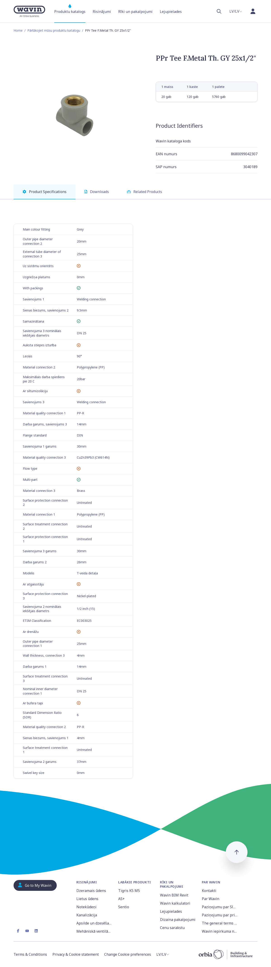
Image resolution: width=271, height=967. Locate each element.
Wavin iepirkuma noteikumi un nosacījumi (220, 931)
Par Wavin (210, 898)
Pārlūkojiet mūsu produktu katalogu (53, 30)
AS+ (121, 898)
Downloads (97, 191)
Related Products (144, 191)
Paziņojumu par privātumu (220, 915)
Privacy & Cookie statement (75, 954)
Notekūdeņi (86, 906)
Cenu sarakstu (172, 927)
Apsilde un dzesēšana (94, 923)
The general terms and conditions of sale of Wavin (220, 923)
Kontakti (209, 890)
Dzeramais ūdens (91, 890)
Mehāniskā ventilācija (94, 931)
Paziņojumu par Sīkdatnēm (220, 906)
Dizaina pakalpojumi (178, 919)
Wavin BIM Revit (174, 895)
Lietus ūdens (87, 898)
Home (18, 30)
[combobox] (236, 11)
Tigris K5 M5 (129, 890)
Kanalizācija (86, 915)
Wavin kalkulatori (175, 903)
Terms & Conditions (30, 954)
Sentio (123, 906)
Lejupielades (171, 911)
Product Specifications (44, 191)
